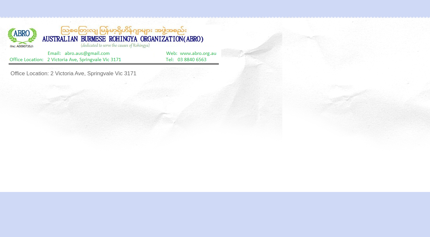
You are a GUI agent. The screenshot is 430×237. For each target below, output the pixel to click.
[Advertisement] (215, 135)
